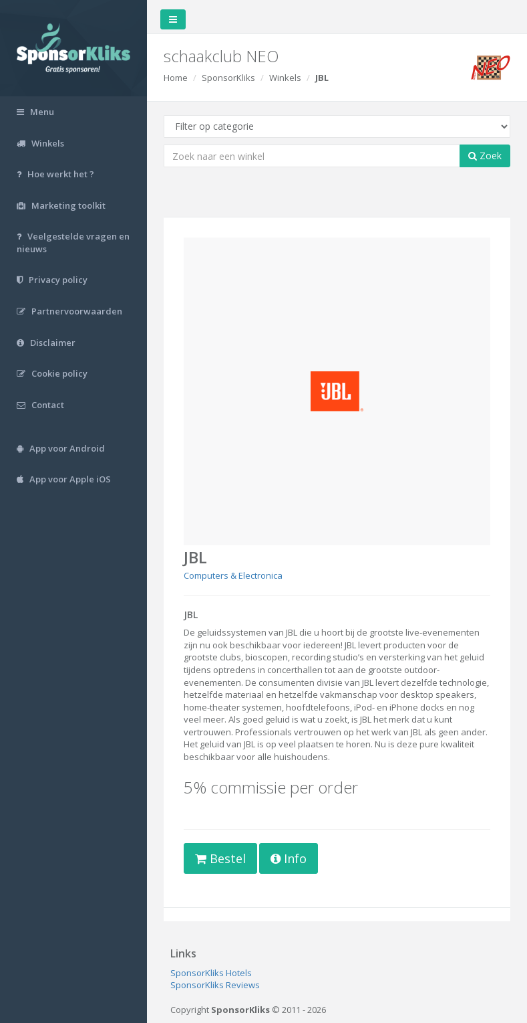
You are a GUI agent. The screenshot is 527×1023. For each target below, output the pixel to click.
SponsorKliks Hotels (211, 973)
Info (289, 858)
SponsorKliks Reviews (215, 985)
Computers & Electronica (233, 575)
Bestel (220, 858)
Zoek (485, 155)
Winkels (285, 78)
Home (176, 78)
